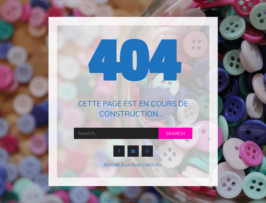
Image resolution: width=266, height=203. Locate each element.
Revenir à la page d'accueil (133, 164)
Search (175, 133)
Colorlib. (162, 200)
